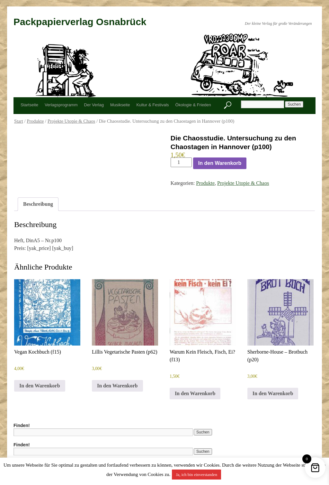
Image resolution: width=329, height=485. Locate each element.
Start (18, 121)
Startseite (29, 104)
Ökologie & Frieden (193, 104)
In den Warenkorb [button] (39, 385)
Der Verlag (94, 104)
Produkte (35, 121)
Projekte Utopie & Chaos (71, 121)
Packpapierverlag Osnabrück (80, 21)
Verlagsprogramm (61, 104)
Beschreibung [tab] (38, 204)
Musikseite (120, 104)
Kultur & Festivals (152, 104)
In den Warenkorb (220, 163)
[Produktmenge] (181, 162)
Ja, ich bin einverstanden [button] (196, 474)
